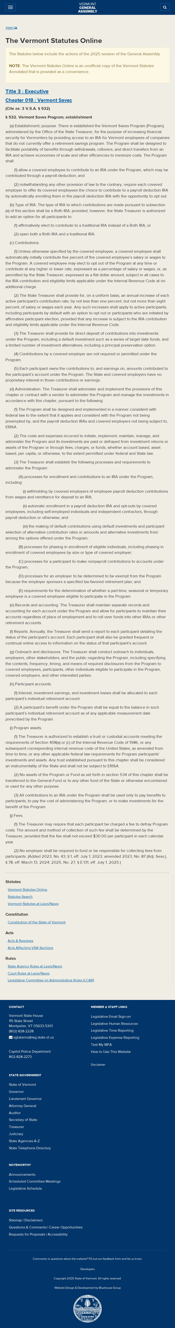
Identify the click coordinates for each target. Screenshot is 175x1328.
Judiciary (16, 1134)
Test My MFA (101, 1044)
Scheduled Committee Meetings (34, 1181)
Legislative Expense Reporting (115, 1037)
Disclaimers (33, 1220)
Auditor (15, 1113)
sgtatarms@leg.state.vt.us (31, 1037)
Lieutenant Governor (25, 1099)
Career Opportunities (65, 1227)
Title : (27, 91)
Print (11, 28)
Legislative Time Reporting (112, 1030)
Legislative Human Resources (114, 1023)
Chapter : (38, 100)
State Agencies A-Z (24, 1141)
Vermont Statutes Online (27, 889)
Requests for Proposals (27, 1234)
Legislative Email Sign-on (111, 1016)
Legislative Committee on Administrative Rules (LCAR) (51, 980)
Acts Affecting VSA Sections (30, 948)
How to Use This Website (111, 1051)
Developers (87, 1269)
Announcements (22, 1174)
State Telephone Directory (30, 1148)
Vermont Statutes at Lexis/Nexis (33, 904)
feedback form (112, 1259)
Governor (16, 1091)
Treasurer (16, 1127)
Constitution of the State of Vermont (37, 922)
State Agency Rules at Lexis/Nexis (35, 966)
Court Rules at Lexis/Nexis (28, 973)
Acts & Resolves (20, 941)
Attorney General (22, 1106)
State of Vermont (22, 1084)
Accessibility (58, 1234)
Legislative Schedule (25, 1188)
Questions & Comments (27, 1227)
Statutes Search (20, 896)
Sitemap (15, 1220)
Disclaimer (98, 1065)
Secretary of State (23, 1120)
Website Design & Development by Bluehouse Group (87, 1288)
